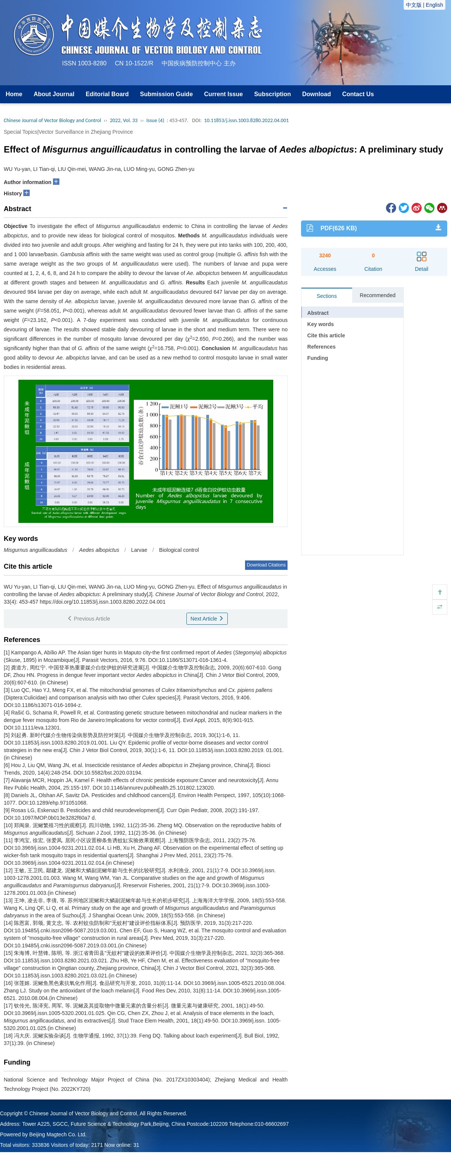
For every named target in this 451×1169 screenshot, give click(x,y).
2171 (97, 1145)
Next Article (207, 619)
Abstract (318, 313)
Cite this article (326, 335)
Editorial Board (107, 94)
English (434, 5)
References (321, 347)
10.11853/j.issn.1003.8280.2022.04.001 (246, 120)
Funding (317, 358)
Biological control (179, 550)
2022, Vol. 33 (124, 120)
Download (316, 94)
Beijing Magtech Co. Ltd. (58, 1134)
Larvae (139, 550)
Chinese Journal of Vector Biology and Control (52, 120)
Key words (320, 324)
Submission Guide (166, 94)
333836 (41, 1145)
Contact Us (358, 94)
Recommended (377, 295)
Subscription (272, 94)
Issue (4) (155, 120)
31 (136, 1145)
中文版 (414, 5)
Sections (326, 296)
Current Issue (223, 94)
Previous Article (88, 619)
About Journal (53, 94)
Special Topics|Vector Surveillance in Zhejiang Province (68, 132)
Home (14, 94)
